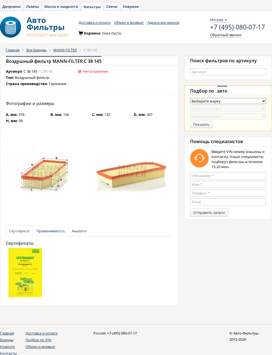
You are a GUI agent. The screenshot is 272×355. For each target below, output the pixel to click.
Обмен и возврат (129, 22)
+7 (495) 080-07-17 (237, 27)
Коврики (131, 6)
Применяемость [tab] (50, 230)
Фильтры (92, 6)
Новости (7, 346)
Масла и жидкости (61, 6)
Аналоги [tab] (79, 230)
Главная (13, 49)
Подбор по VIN (38, 339)
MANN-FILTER (65, 49)
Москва (218, 19)
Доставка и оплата (94, 22)
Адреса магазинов (163, 22)
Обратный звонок (225, 34)
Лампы (32, 6)
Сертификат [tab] (19, 230)
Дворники (11, 6)
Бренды (6, 339)
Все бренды (36, 49)
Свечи (111, 6)
